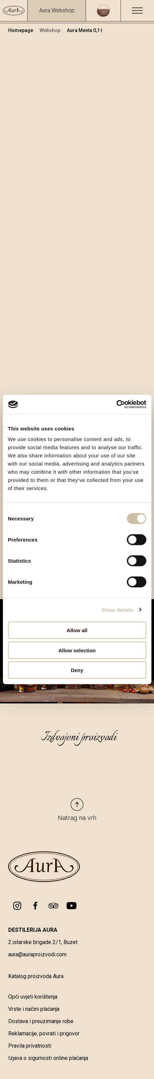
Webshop (50, 30)
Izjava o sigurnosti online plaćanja (48, 1058)
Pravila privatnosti (29, 1046)
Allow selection (77, 650)
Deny (77, 670)
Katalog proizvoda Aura (36, 976)
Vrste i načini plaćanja (33, 1009)
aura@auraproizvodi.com (37, 954)
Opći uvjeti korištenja (32, 996)
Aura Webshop (56, 10)
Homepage (21, 30)
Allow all (77, 630)
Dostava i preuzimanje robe (40, 1021)
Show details (117, 609)
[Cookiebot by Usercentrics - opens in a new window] (116, 404)
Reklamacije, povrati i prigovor (44, 1033)
